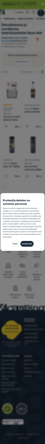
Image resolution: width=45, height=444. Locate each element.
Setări (15, 244)
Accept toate (27, 244)
